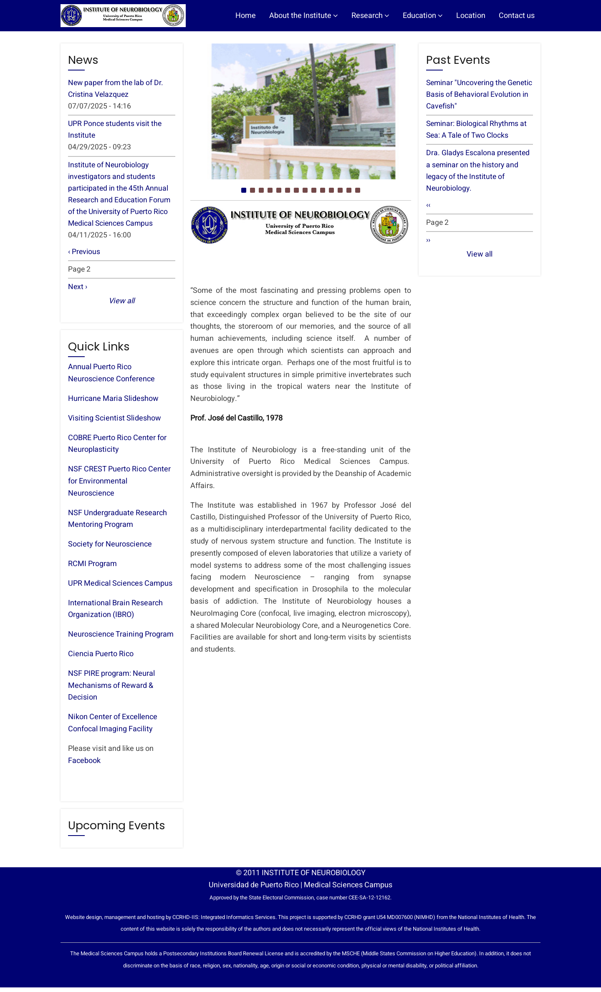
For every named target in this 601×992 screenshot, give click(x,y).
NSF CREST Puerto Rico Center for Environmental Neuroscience (119, 486)
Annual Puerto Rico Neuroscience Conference (111, 378)
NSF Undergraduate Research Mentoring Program (117, 523)
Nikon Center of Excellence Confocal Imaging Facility (112, 727)
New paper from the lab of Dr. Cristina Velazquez (116, 89)
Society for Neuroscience (110, 548)
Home (245, 15)
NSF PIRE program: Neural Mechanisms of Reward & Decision (111, 690)
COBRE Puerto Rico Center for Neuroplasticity (117, 448)
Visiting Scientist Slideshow (114, 422)
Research (370, 15)
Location (470, 15)
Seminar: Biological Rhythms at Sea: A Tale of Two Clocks (478, 130)
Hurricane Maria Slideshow (113, 403)
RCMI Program (92, 568)
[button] (243, 190)
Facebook (84, 765)
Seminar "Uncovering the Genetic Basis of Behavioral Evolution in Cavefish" (472, 95)
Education (423, 15)
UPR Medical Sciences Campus (120, 588)
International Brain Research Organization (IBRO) (115, 613)
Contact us (517, 15)
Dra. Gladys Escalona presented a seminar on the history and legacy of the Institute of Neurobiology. (478, 172)
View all (121, 306)
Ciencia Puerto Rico (101, 658)
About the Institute (303, 15)
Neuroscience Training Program (121, 639)
